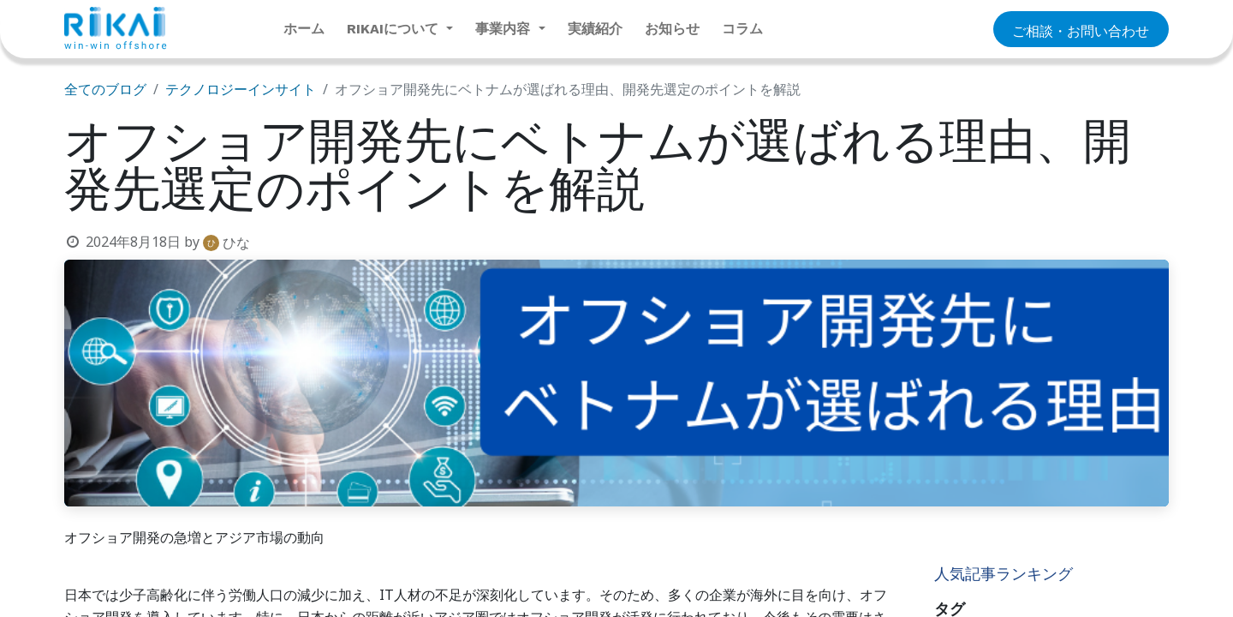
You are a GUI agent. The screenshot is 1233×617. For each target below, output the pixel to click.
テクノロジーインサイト (240, 89)
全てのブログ (105, 89)
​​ (1080, 30)
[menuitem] (304, 29)
